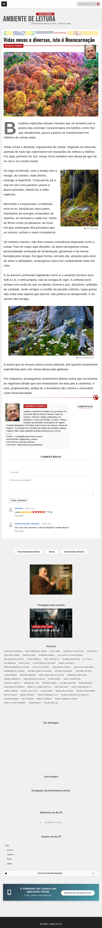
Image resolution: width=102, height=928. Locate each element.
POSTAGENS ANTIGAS (75, 552)
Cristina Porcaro (83, 671)
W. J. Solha (87, 659)
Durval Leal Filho (29, 691)
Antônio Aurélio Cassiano (27, 524)
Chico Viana (55, 651)
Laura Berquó (10, 675)
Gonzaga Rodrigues (13, 651)
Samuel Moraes (27, 695)
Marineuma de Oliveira (14, 671)
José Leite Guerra (40, 667)
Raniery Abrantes (12, 679)
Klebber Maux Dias (71, 659)
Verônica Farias (49, 683)
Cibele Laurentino (72, 679)
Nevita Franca (10, 695)
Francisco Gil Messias (73, 651)
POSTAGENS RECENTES (28, 552)
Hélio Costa (24, 663)
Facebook (64, 572)
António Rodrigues (64, 671)
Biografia (64, 576)
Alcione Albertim (68, 683)
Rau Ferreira (28, 699)
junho (10, 855)
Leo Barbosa (10, 663)
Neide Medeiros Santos (34, 679)
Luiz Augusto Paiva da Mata (70, 655)
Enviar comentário (18, 500)
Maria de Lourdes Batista (39, 687)
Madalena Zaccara (64, 691)
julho (10, 850)
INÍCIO (52, 552)
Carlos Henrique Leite (47, 695)
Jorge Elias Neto (66, 663)
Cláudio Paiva (47, 691)
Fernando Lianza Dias (77, 675)
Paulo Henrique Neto (81, 687)
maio (9, 859)
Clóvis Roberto (34, 659)
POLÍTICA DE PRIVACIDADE (49, 873)
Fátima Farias (54, 679)
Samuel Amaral (11, 691)
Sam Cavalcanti (61, 687)
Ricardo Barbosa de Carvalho (75, 695)
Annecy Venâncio (44, 699)
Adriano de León (31, 683)
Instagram (64, 568)
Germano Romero (13, 46)
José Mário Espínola (61, 667)
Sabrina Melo (35, 703)
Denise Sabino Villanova (66, 699)
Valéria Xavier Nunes (85, 691)
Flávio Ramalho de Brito (44, 663)
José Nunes (92, 651)
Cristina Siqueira (28, 675)
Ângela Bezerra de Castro (51, 675)
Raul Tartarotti (52, 659)
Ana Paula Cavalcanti (84, 667)
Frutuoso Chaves (12, 655)
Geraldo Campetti (12, 683)
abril (9, 864)
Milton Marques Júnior (36, 651)
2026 (7, 846)
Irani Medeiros (85, 683)
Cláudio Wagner (11, 699)
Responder (19, 516)
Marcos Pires (29, 655)
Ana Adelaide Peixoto (14, 659)
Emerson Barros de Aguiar (16, 667)
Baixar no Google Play (78, 893)
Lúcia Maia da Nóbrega (14, 687)
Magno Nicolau (51, 703)
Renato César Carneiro (15, 703)
